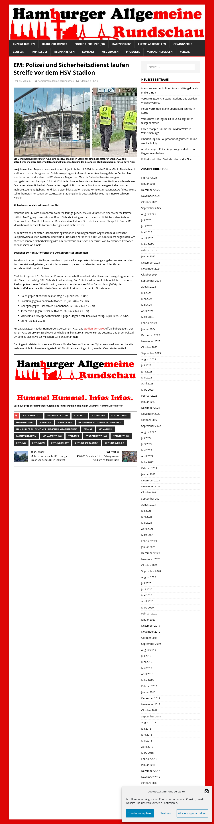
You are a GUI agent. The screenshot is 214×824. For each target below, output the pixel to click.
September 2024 (151, 280)
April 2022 (147, 456)
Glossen (19, 51)
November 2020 (150, 559)
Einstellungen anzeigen (192, 813)
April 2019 (147, 674)
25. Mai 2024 (26, 80)
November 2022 (150, 413)
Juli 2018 (146, 728)
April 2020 (147, 601)
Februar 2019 (149, 686)
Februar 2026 (149, 177)
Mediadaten (110, 51)
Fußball (79, 415)
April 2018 (147, 746)
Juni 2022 (146, 444)
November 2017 (150, 777)
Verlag (185, 51)
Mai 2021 (146, 522)
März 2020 (147, 607)
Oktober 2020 (149, 565)
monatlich (105, 429)
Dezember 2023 (150, 335)
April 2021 (147, 529)
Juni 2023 (146, 371)
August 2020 (148, 577)
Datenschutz (121, 44)
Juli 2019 (146, 656)
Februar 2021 (149, 541)
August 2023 (148, 359)
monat (88, 429)
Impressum (39, 51)
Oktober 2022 (149, 420)
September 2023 (151, 353)
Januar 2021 (148, 547)
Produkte (133, 51)
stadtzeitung (121, 436)
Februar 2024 (149, 323)
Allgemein (85, 80)
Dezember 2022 (150, 407)
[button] (206, 791)
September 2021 (151, 498)
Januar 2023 (148, 401)
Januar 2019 (148, 692)
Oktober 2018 (149, 710)
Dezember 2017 (150, 771)
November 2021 (150, 486)
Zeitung (21, 443)
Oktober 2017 (149, 783)
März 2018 (147, 752)
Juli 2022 (146, 438)
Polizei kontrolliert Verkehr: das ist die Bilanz (167, 159)
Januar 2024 (148, 329)
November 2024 (150, 268)
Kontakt (88, 51)
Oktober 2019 (149, 637)
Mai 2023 (146, 377)
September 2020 (151, 571)
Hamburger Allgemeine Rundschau (99, 422)
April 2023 (147, 383)
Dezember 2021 (150, 480)
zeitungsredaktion (87, 443)
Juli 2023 (146, 365)
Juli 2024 (146, 293)
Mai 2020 (146, 595)
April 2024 (147, 311)
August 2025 (148, 214)
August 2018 (148, 722)
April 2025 (147, 238)
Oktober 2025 (149, 202)
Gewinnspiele (182, 44)
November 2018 (150, 704)
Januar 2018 (148, 765)
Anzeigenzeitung (57, 415)
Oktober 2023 (149, 347)
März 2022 (147, 462)
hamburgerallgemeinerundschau (56, 80)
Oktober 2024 (149, 274)
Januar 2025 (148, 256)
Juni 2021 (146, 516)
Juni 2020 (146, 589)
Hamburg (45, 422)
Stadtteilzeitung (96, 436)
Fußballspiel (119, 415)
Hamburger (65, 422)
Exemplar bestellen (152, 44)
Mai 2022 (146, 450)
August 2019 (148, 650)
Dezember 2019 (150, 625)
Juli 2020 (146, 583)
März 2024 (147, 317)
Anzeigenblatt (32, 415)
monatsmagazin (26, 436)
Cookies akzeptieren (140, 813)
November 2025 (150, 196)
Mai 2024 (146, 305)
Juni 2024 (146, 299)
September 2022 (151, 426)
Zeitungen (38, 443)
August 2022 (148, 432)
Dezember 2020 (150, 553)
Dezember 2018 (150, 698)
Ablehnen (165, 813)
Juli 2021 (146, 510)
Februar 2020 (149, 613)
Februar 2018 (149, 759)
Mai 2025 (146, 232)
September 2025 (151, 208)
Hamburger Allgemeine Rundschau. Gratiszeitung (47, 429)
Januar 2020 (148, 619)
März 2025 (147, 244)
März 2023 (147, 389)
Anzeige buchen (24, 44)
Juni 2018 (146, 734)
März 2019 (147, 680)
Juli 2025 (146, 220)
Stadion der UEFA (94, 328)
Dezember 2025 (150, 190)
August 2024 (148, 286)
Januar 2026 (148, 183)
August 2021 (148, 504)
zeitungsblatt (60, 443)
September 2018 (151, 716)
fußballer (98, 415)
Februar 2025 (149, 250)
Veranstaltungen (160, 51)
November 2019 (150, 631)
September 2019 (151, 643)
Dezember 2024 (150, 262)
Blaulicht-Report (54, 44)
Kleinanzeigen (64, 51)
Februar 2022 (149, 468)
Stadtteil (74, 436)
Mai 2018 (146, 740)
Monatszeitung (52, 436)
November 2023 (150, 341)
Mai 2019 (146, 668)
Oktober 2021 (149, 492)
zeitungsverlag (114, 443)
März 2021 (147, 535)
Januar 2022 (148, 474)
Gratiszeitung (25, 422)
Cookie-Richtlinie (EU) (89, 44)
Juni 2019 (146, 662)
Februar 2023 (149, 395)
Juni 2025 (146, 226)
